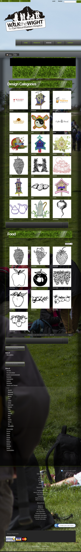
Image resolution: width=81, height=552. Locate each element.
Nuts (32, 197)
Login (53, 1)
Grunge (8, 431)
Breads (11, 132)
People (8, 437)
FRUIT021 (12, 309)
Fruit (10, 175)
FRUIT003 (12, 266)
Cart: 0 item (5, 1)
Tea (32, 219)
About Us (40, 506)
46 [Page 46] (50, 335)
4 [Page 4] (38, 335)
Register (60, 1)
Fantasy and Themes (12, 385)
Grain (32, 175)
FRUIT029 (55, 309)
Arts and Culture (11, 372)
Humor (8, 433)
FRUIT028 (33, 309)
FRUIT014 (33, 288)
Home (26, 42)
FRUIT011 (12, 288)
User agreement (35, 546)
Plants (8, 439)
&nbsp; (18, 100)
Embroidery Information (40, 517)
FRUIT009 (55, 266)
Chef (32, 132)
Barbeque (33, 110)
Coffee (54, 132)
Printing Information (40, 513)
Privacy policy (45, 546)
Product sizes (40, 490)
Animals (9, 370)
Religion (9, 441)
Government (10, 429)
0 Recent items (15, 1)
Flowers (55, 154)
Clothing (9, 381)
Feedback (40, 507)
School (8, 443)
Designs (48, 42)
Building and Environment (13, 374)
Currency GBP (26, 1)
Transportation (10, 450)
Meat (10, 197)
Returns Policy (40, 494)
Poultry (54, 197)
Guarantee (40, 496)
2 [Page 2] (35, 335)
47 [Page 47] (53, 335)
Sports (8, 448)
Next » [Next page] (70, 335)
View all (7, 352)
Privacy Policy (40, 509)
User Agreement (40, 511)
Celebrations (10, 379)
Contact (70, 42)
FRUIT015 (55, 288)
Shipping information (40, 498)
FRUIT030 (12, 331)
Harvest (55, 175)
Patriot (8, 435)
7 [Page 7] (43, 335)
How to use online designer (41, 492)
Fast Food (33, 154)
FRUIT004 (33, 266)
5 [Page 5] (40, 335)
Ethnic (11, 154)
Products (37, 42)
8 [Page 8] (45, 335)
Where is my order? (40, 499)
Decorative (9, 383)
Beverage (55, 110)
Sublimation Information (40, 515)
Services (9, 446)
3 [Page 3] (37, 335)
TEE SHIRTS (10, 354)
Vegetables (55, 219)
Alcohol (11, 110)
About (59, 42)
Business (9, 376)
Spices (11, 219)
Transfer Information (40, 519)
